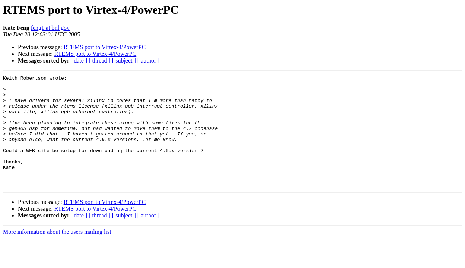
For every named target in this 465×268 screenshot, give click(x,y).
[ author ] (148, 60)
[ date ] (78, 60)
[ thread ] (100, 60)
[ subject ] (124, 60)
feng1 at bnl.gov (50, 28)
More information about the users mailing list (57, 254)
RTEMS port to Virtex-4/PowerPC (105, 47)
